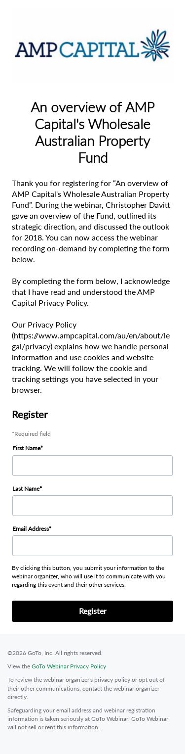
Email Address (30, 528)
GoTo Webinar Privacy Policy (69, 666)
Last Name (25, 488)
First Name (26, 448)
